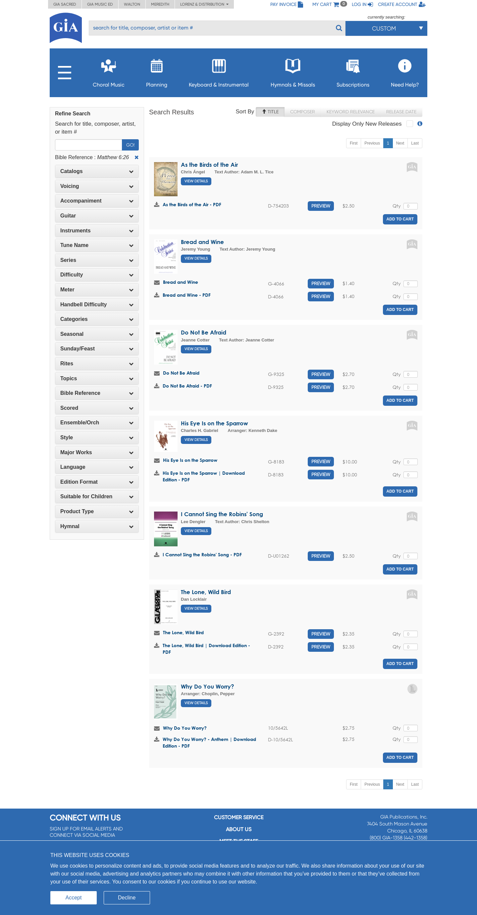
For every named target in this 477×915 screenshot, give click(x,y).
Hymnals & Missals (293, 71)
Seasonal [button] (96, 334)
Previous (372, 143)
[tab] (96, 171)
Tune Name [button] (96, 245)
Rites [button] (96, 363)
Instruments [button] (96, 230)
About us (238, 829)
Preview (320, 206)
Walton (132, 4)
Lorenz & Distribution (204, 4)
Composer (302, 111)
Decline (126, 897)
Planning (156, 71)
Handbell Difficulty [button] (96, 304)
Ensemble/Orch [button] (96, 422)
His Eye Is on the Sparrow (214, 423)
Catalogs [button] (96, 171)
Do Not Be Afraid (203, 332)
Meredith (160, 4)
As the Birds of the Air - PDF (192, 204)
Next (400, 143)
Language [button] (96, 467)
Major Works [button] (96, 452)
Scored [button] (96, 408)
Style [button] (96, 437)
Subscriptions (353, 71)
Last (415, 143)
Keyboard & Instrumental (219, 71)
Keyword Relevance (351, 111)
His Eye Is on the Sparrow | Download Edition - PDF (204, 476)
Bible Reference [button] (96, 393)
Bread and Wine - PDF (187, 295)
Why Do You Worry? (207, 686)
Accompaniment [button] (96, 201)
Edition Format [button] (96, 482)
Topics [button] (96, 378)
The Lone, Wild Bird (206, 592)
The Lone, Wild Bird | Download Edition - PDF (206, 648)
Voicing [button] (96, 186)
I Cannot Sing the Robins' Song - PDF (202, 554)
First (353, 143)
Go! (130, 145)
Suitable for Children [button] (96, 496)
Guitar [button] (96, 215)
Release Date (401, 111)
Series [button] (96, 260)
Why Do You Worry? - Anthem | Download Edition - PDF (209, 742)
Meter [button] (96, 289)
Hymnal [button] (96, 526)
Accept (74, 897)
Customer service (238, 817)
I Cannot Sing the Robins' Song (222, 514)
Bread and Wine (202, 242)
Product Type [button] (96, 511)
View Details (196, 181)
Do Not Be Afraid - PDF (187, 386)
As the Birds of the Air (209, 164)
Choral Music (109, 71)
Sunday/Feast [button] (96, 348)
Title (270, 111)
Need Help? (405, 71)
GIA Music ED (100, 4)
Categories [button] (96, 319)
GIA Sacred (64, 4)
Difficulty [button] (96, 274)
